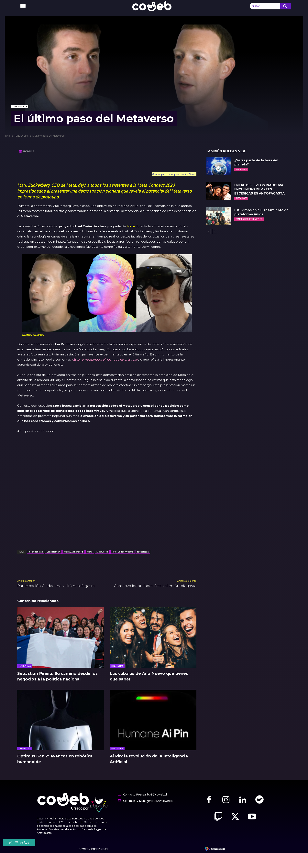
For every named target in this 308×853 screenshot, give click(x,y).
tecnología (143, 551)
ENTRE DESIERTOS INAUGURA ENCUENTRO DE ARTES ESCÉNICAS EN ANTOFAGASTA (259, 189)
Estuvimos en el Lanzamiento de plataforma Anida (262, 212)
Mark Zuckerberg (73, 551)
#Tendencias (36, 551)
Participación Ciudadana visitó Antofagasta (56, 586)
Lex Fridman (53, 551)
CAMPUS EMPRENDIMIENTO (249, 219)
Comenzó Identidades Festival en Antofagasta (155, 586)
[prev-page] (208, 231)
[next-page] (214, 231)
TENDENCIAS (19, 106)
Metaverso (102, 551)
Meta (131, 226)
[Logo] (154, 6)
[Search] (285, 6)
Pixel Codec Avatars (122, 551)
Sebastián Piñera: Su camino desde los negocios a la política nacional (57, 676)
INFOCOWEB (241, 169)
